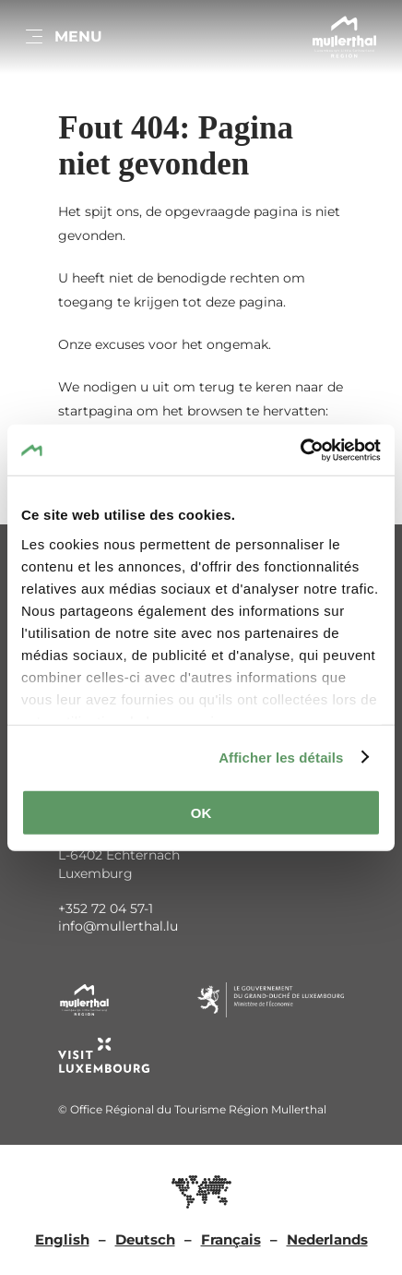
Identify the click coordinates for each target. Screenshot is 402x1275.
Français (231, 1239)
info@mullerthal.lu (118, 926)
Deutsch (145, 1239)
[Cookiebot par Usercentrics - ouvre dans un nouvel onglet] (300, 450)
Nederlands (327, 1239)
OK (201, 813)
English (62, 1239)
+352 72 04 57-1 (105, 908)
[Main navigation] (62, 37)
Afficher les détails (281, 756)
